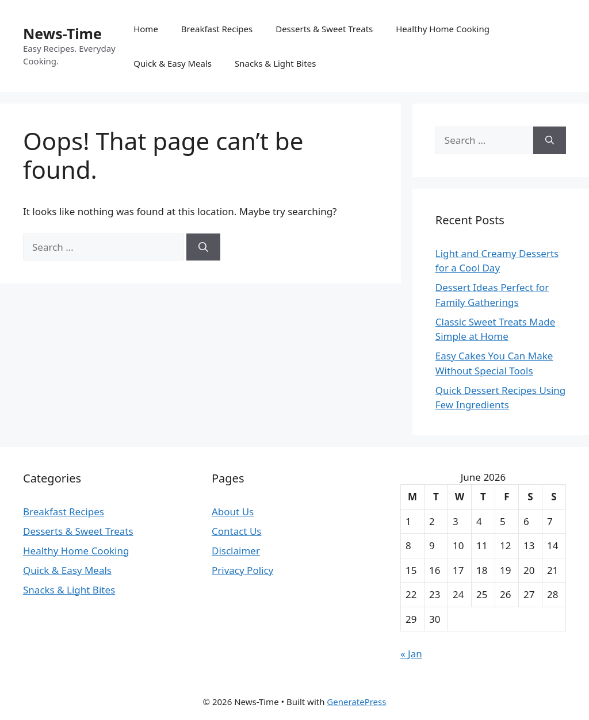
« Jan (411, 653)
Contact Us (237, 531)
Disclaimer (236, 550)
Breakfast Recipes (217, 29)
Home (145, 29)
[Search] (203, 247)
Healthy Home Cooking (442, 29)
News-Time (62, 33)
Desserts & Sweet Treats (324, 29)
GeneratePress (356, 701)
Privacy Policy (242, 570)
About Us (233, 511)
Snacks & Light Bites (275, 63)
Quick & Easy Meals (172, 63)
